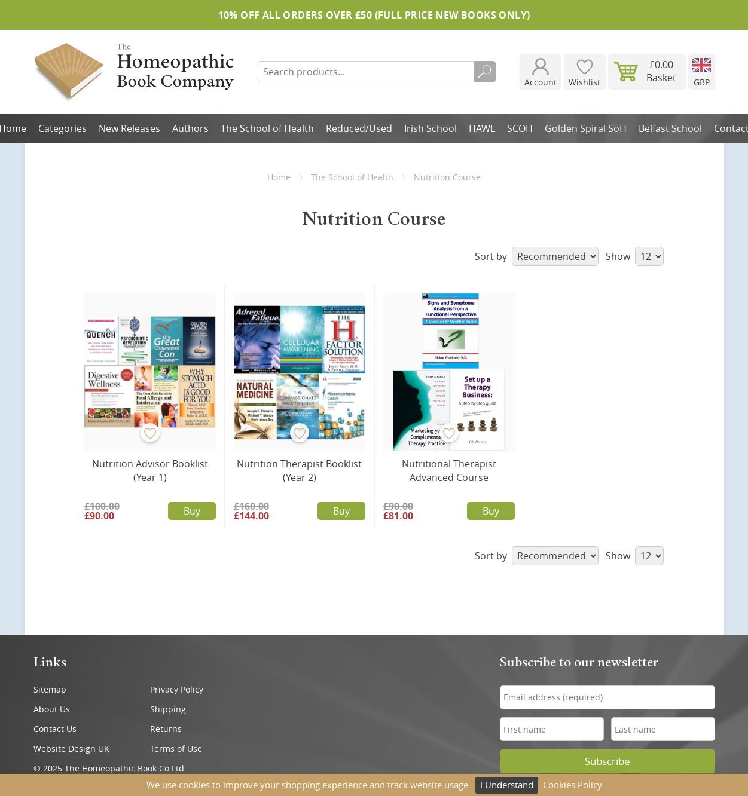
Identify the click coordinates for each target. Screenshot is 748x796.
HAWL (482, 128)
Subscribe (607, 761)
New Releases (129, 128)
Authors (190, 128)
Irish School (430, 128)
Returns (166, 728)
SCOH (520, 128)
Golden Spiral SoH (586, 128)
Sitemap (49, 689)
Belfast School (670, 128)
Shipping (168, 709)
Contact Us (55, 728)
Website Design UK (71, 748)
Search (485, 71)
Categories (62, 128)
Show (635, 256)
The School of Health (267, 128)
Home (279, 177)
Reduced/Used (359, 128)
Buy (192, 511)
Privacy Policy (176, 689)
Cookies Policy (572, 785)
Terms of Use (176, 748)
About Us (51, 709)
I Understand (506, 785)
